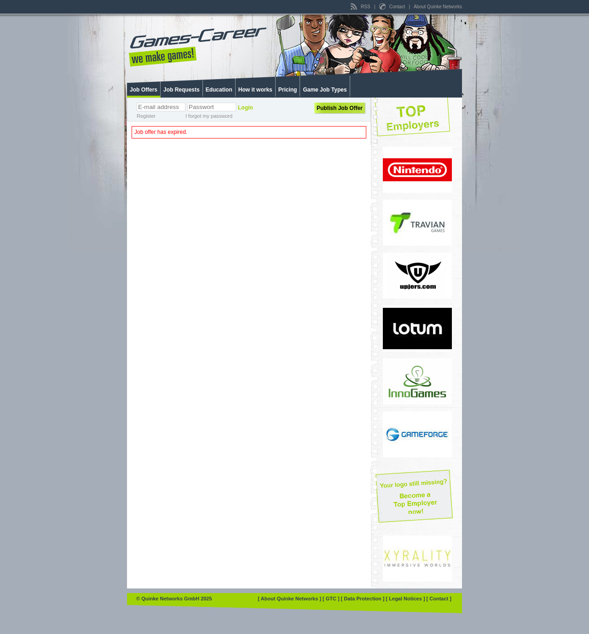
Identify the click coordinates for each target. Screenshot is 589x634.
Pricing (287, 89)
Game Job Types (324, 89)
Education (219, 89)
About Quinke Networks (438, 6)
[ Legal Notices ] (406, 598)
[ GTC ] (332, 598)
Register (146, 116)
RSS (361, 6)
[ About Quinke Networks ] (290, 598)
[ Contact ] (439, 598)
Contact (392, 6)
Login (245, 107)
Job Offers (143, 89)
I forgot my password (208, 116)
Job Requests (181, 89)
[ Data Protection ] (363, 598)
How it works (255, 89)
